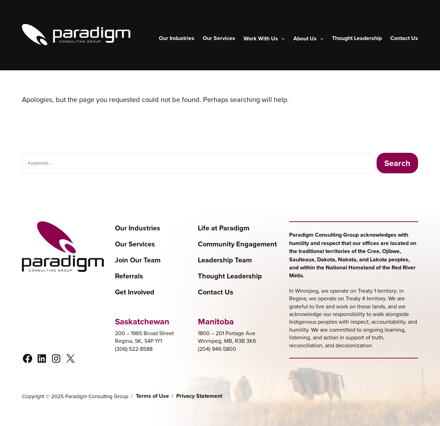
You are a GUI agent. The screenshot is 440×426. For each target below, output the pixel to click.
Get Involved (134, 292)
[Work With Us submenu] (264, 39)
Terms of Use (152, 396)
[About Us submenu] (308, 39)
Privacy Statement (199, 396)
